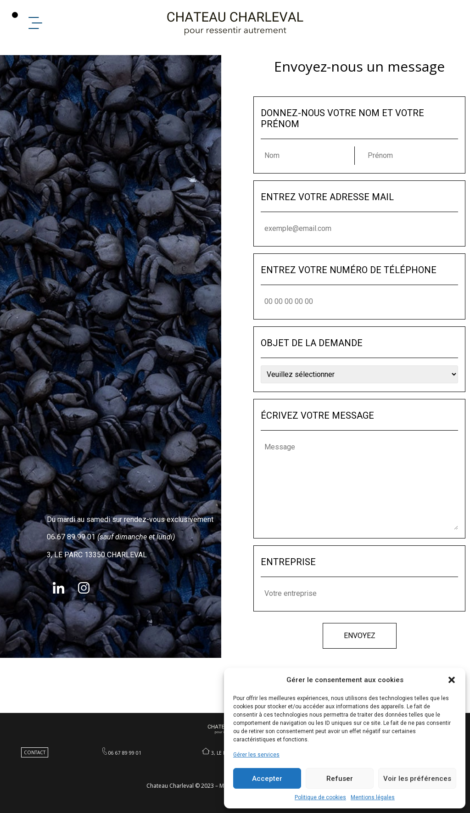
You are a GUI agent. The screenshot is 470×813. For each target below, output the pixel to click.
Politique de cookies (320, 797)
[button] (451, 679)
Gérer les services (256, 754)
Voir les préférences (417, 778)
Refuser (339, 778)
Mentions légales (373, 797)
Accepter (267, 778)
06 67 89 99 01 (124, 753)
